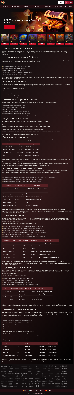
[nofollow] (4, 2)
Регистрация (69, 2)
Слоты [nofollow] (5, 6)
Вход (61, 2)
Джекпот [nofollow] (48, 6)
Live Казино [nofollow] (16, 6)
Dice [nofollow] (26, 6)
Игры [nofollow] (37, 6)
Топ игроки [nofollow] (68, 6)
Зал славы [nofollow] (58, 6)
